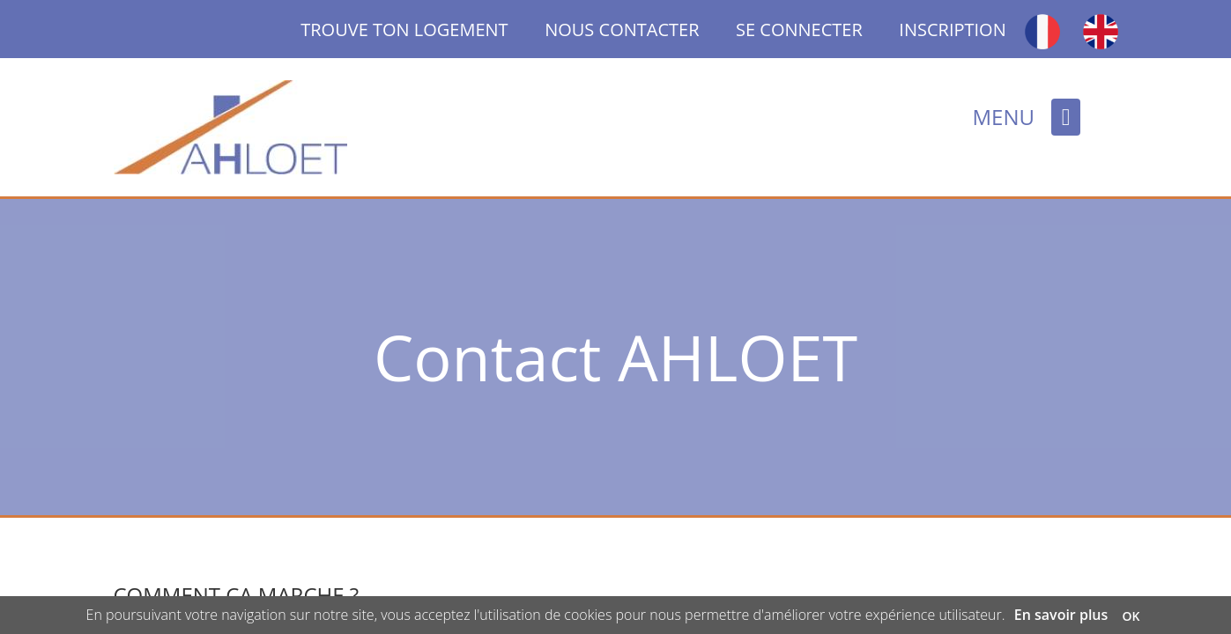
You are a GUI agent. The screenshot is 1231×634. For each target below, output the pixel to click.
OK (1130, 616)
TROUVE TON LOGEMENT (422, 29)
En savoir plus (1061, 614)
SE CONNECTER (799, 29)
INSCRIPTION (952, 29)
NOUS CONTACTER (622, 29)
